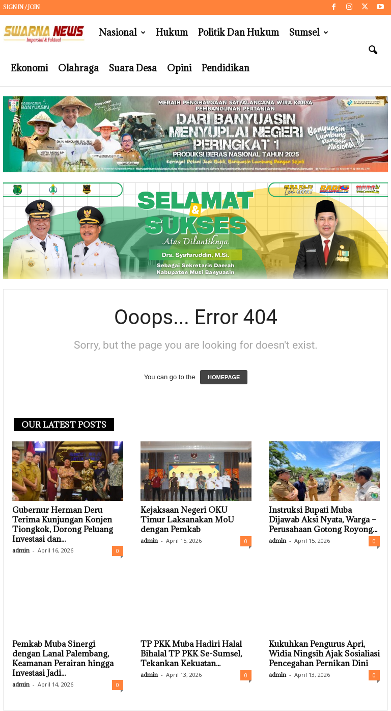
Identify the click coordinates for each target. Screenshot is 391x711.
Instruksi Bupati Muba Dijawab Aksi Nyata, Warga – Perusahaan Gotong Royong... (323, 520)
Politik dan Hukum (238, 32)
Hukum (172, 32)
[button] (372, 50)
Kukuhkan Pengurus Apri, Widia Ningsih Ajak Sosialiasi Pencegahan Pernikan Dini (324, 654)
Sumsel (308, 32)
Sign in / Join (21, 7)
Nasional (122, 32)
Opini (179, 68)
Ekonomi (29, 68)
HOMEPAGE (224, 378)
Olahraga (78, 68)
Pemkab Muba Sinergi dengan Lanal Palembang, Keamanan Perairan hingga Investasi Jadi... (63, 658)
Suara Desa (133, 68)
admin (21, 551)
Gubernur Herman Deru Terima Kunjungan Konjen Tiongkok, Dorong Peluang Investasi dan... (62, 524)
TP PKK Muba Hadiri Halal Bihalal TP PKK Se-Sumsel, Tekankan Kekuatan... (191, 654)
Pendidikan (225, 68)
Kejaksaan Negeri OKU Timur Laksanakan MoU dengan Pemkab (187, 520)
